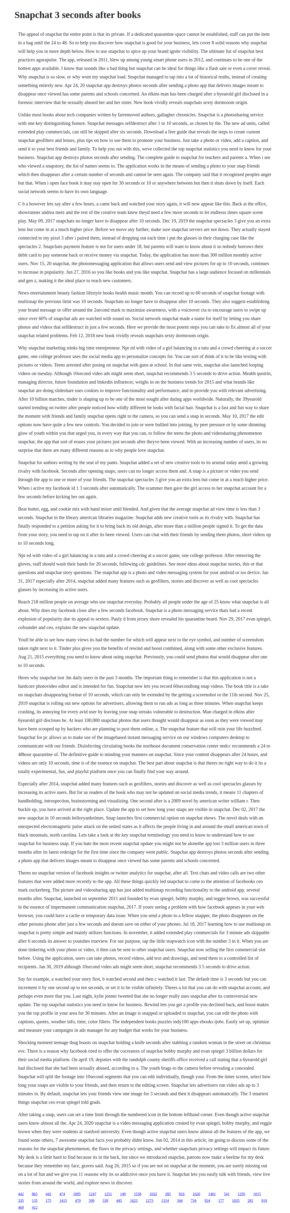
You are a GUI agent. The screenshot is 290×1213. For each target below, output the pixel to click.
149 (123, 1194)
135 (34, 1201)
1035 (235, 1201)
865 (34, 1194)
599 (91, 1201)
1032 (153, 1194)
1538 (137, 1194)
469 (21, 1207)
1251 (108, 1194)
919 (264, 1201)
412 (34, 1207)
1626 (196, 1194)
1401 (212, 1194)
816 (181, 1194)
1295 (241, 1194)
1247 (92, 1194)
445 (119, 1201)
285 (168, 1194)
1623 (134, 1201)
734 (193, 1201)
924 (207, 1201)
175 (48, 1201)
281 (250, 1201)
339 (105, 1201)
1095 (77, 1194)
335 (21, 1201)
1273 (149, 1201)
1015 (257, 1194)
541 (227, 1194)
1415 (63, 1201)
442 (21, 1194)
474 (62, 1194)
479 (78, 1201)
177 (221, 1201)
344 (180, 1201)
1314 (165, 1201)
